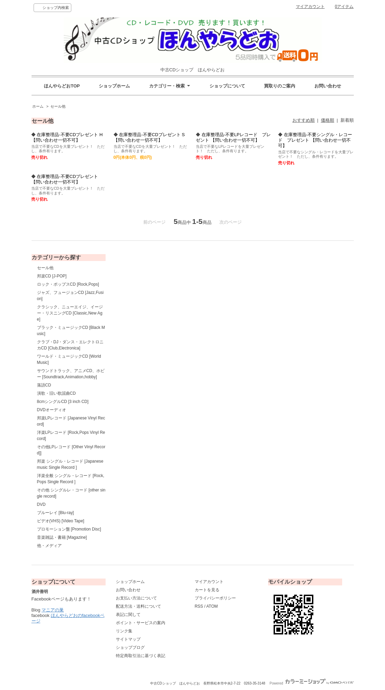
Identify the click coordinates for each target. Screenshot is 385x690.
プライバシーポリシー (215, 598)
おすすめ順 (303, 120)
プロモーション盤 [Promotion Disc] (69, 529)
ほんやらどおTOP (62, 85)
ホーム (38, 106)
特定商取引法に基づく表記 (140, 655)
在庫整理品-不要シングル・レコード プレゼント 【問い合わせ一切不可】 (315, 140)
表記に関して (128, 614)
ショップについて (227, 85)
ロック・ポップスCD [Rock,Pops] (68, 284)
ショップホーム (114, 85)
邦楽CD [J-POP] (52, 276)
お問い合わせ (327, 85)
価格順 (327, 120)
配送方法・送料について (138, 606)
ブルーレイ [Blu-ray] (55, 512)
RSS (199, 606)
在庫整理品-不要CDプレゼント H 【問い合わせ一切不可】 (67, 137)
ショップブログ (130, 647)
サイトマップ (128, 639)
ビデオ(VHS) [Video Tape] (60, 521)
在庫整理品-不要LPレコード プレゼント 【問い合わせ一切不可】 (233, 137)
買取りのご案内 (279, 85)
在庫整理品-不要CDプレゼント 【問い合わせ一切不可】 (64, 179)
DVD (41, 504)
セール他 (57, 106)
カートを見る (207, 589)
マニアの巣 (52, 609)
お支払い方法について (136, 598)
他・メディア (49, 545)
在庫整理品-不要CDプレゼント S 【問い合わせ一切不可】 (149, 137)
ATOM (212, 606)
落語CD (44, 385)
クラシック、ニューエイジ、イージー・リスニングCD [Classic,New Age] (70, 313)
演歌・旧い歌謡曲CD (56, 393)
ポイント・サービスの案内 (140, 622)
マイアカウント (310, 6)
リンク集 (124, 631)
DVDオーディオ (51, 409)
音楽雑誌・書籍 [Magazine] (62, 537)
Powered (311, 683)
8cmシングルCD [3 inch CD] (63, 401)
